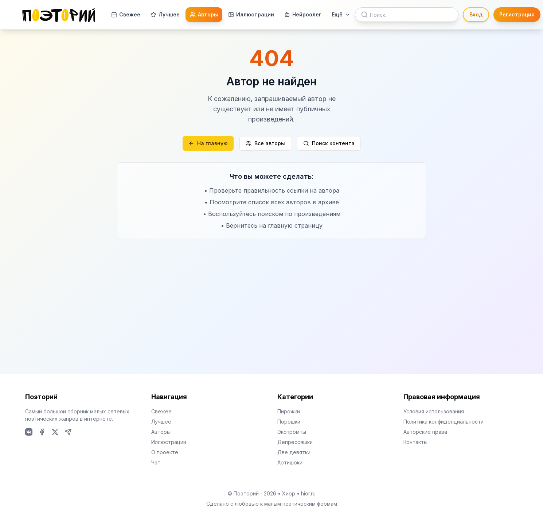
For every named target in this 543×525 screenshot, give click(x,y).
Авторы (204, 14)
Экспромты (291, 432)
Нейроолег (302, 14)
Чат (155, 462)
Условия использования (433, 411)
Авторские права (425, 432)
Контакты (415, 442)
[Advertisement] (271, 294)
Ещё (341, 14)
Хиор (288, 493)
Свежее (125, 14)
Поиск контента (329, 143)
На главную (208, 143)
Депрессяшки (295, 442)
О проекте (164, 452)
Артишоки (289, 462)
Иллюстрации (251, 14)
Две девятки (293, 452)
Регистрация (517, 14)
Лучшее (165, 14)
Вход (476, 14)
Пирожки (288, 411)
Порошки (288, 421)
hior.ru (308, 493)
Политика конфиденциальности (443, 421)
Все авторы (265, 143)
